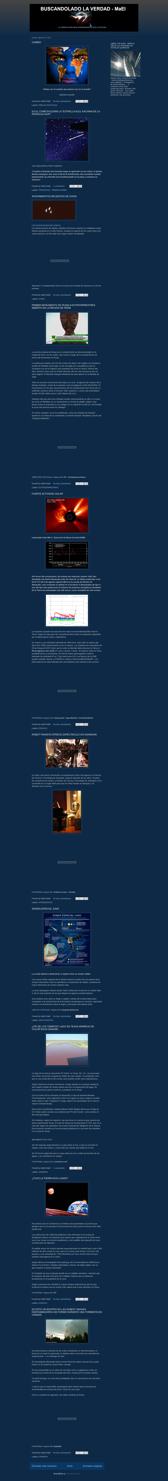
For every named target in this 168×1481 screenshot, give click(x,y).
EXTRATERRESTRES (48, 487)
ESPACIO (43, 728)
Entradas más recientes (44, 1466)
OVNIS (42, 299)
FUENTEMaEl (44, 1010)
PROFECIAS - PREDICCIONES (53, 190)
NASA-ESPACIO (46, 1020)
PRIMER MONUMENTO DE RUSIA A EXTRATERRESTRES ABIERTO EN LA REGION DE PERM (63, 306)
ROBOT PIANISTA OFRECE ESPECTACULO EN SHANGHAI (64, 734)
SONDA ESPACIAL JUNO (45, 908)
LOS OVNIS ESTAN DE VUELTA (46, 225)
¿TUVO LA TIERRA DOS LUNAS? (50, 1178)
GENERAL (43, 1172)
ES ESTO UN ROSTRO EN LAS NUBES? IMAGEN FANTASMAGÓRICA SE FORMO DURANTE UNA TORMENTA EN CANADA (67, 1312)
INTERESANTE (45, 902)
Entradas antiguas (92, 1466)
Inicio (70, 1466)
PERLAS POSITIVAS (48, 105)
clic (44, 634)
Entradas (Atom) (73, 1473)
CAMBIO (36, 42)
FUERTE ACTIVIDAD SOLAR (47, 493)
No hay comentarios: (62, 101)
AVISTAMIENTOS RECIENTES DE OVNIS (54, 196)
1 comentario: (59, 186)
